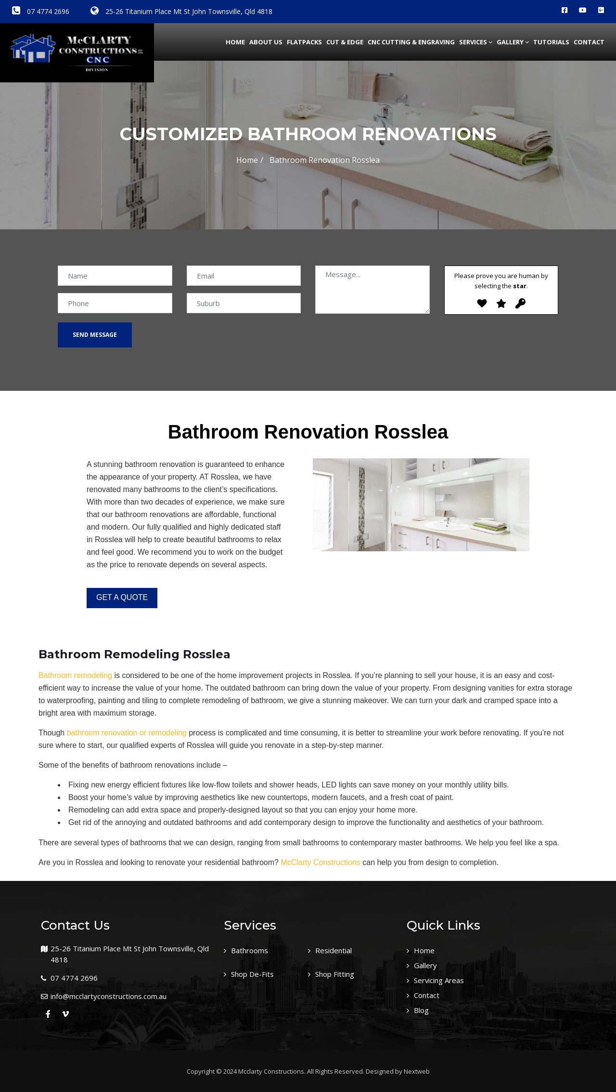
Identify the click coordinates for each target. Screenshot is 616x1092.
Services (475, 42)
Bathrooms (251, 950)
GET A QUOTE (122, 597)
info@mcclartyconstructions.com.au (109, 996)
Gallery (513, 42)
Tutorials (551, 42)
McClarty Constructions (320, 862)
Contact (589, 42)
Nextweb (417, 1071)
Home (235, 42)
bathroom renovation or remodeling (127, 733)
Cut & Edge (344, 42)
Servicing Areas (442, 979)
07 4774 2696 (40, 11)
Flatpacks (304, 42)
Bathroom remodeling (75, 675)
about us (265, 42)
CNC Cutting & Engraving (411, 42)
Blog (422, 1008)
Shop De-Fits (254, 973)
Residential (335, 950)
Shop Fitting (337, 973)
